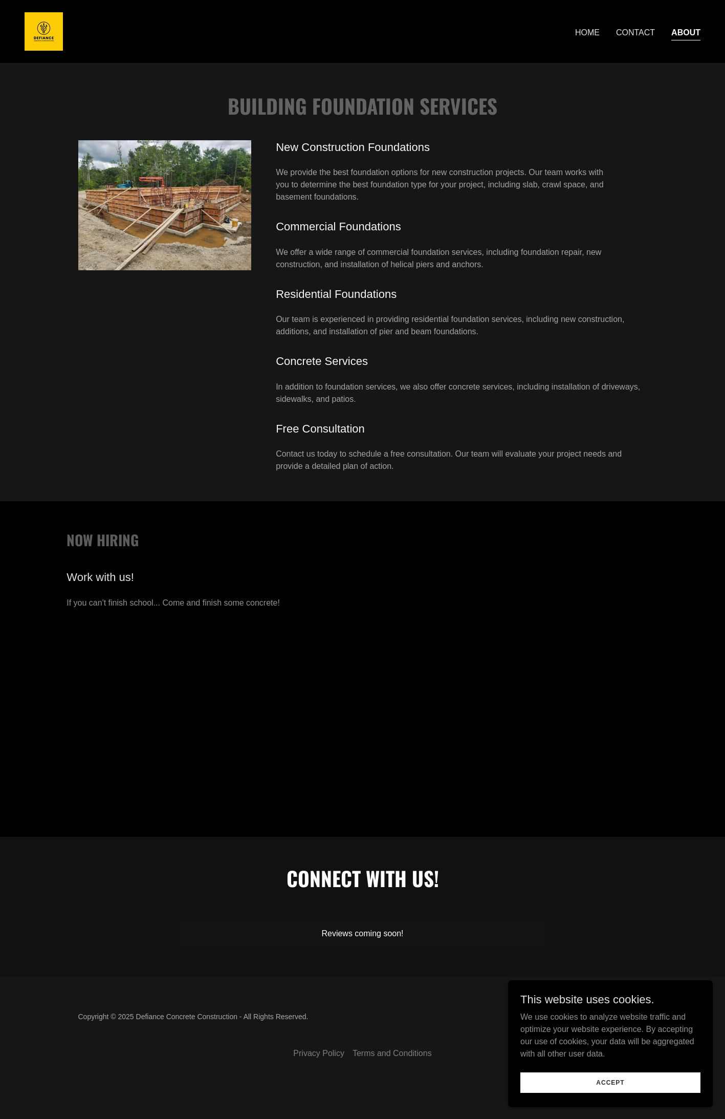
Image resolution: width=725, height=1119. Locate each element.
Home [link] (587, 32)
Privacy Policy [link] (318, 1053)
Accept (610, 1103)
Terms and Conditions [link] (392, 1053)
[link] (44, 31)
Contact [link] (635, 32)
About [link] (685, 32)
